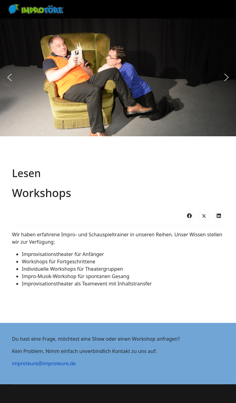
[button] (9, 77)
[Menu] (218, 9)
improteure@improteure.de (44, 363)
